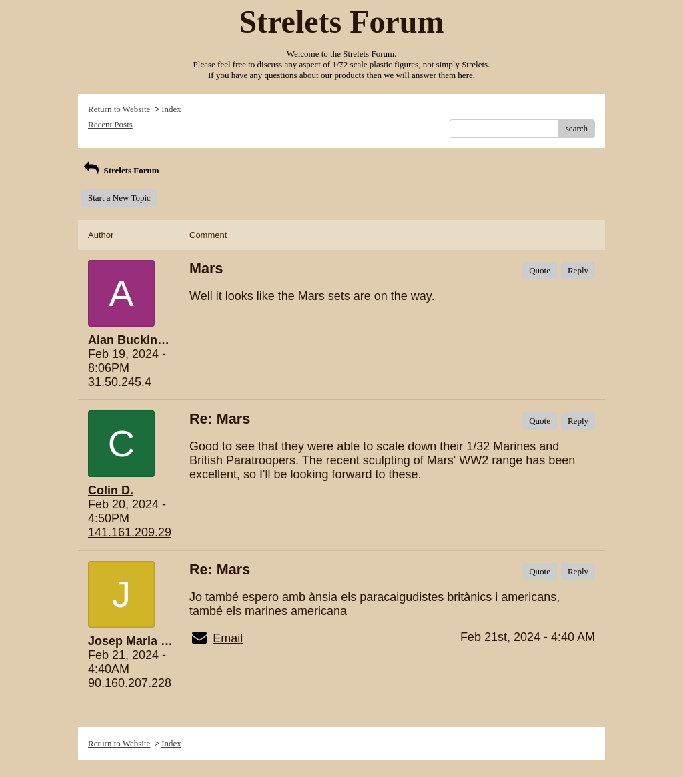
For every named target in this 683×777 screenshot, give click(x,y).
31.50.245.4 (119, 381)
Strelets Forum (120, 170)
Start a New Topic (119, 198)
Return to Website (119, 109)
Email (228, 638)
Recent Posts (110, 124)
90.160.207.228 (129, 683)
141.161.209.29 (129, 532)
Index (171, 109)
